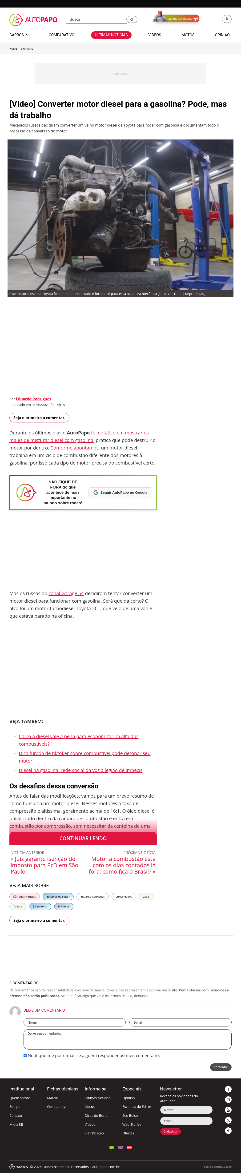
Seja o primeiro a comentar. (39, 417)
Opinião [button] (222, 35)
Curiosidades (124, 896)
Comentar (219, 1067)
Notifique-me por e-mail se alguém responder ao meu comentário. (92, 1055)
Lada (146, 896)
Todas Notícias (24, 896)
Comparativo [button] (61, 35)
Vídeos (63, 906)
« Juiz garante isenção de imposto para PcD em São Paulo (44, 865)
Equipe (14, 1106)
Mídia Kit (16, 1124)
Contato (15, 1115)
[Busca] (96, 19)
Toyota (17, 906)
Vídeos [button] (154, 35)
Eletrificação (94, 1133)
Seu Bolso (40, 906)
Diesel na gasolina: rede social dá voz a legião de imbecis (80, 770)
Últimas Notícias (97, 1098)
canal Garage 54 (66, 593)
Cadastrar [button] (172, 1132)
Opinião (128, 1098)
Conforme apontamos (74, 448)
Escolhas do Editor (58, 896)
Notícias (27, 48)
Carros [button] (18, 35)
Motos (90, 1106)
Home (13, 48)
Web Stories (131, 1124)
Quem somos (20, 1098)
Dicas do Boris (96, 1115)
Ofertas (128, 1133)
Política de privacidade (218, 1166)
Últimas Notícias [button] (111, 35)
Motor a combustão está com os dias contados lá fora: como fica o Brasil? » (122, 865)
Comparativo (57, 1106)
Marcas (53, 1098)
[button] (131, 19)
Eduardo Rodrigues (33, 399)
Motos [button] (188, 35)
